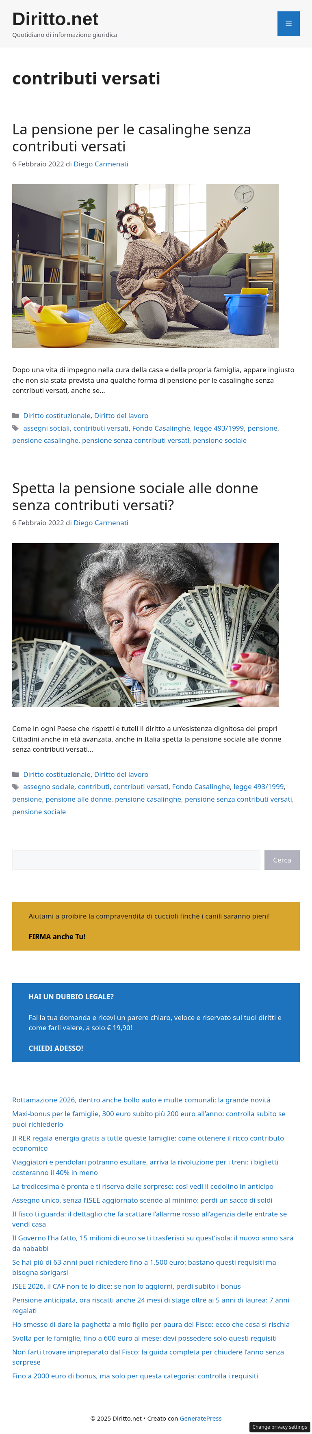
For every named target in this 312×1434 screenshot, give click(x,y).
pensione (262, 428)
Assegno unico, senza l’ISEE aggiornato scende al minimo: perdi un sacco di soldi (142, 1200)
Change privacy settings (280, 1426)
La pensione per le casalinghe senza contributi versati (131, 137)
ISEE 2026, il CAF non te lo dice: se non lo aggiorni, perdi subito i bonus (126, 1286)
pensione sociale (220, 440)
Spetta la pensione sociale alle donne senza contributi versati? (135, 496)
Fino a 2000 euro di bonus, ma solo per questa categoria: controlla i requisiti (135, 1375)
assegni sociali (46, 428)
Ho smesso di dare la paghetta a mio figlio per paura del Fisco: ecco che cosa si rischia (151, 1324)
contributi (94, 786)
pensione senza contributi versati (135, 440)
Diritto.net (55, 19)
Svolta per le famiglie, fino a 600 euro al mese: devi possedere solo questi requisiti (144, 1338)
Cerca (282, 860)
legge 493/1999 (219, 428)
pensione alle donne (78, 799)
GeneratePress (200, 1418)
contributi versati (101, 428)
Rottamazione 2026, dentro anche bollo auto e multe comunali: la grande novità (141, 1099)
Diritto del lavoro (121, 415)
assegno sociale (48, 786)
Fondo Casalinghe (161, 428)
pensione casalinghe (45, 440)
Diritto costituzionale (57, 415)
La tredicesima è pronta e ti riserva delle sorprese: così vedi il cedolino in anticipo (142, 1186)
